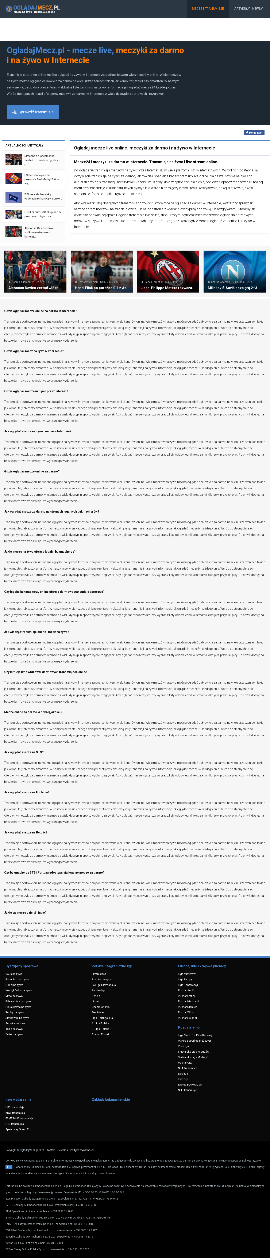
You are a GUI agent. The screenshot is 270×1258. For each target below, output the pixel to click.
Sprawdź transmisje (33, 112)
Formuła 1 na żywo (17, 979)
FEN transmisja (14, 1123)
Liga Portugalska (102, 1017)
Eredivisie (98, 1012)
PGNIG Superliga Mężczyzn (195, 1040)
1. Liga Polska (100, 1023)
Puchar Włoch (186, 1012)
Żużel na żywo (14, 1034)
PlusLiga (183, 1046)
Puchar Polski (100, 1034)
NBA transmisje (187, 1068)
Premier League (101, 979)
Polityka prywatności (82, 1150)
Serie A (96, 995)
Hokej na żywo (14, 985)
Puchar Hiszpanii (188, 1001)
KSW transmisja (15, 1112)
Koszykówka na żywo (18, 990)
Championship (101, 1006)
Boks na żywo (14, 974)
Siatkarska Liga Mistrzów (193, 1051)
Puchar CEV (185, 1062)
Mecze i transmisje (208, 9)
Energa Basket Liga (190, 1084)
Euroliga (183, 1073)
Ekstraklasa (99, 974)
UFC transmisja (14, 1107)
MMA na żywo (14, 995)
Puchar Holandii (187, 1017)
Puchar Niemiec (187, 1006)
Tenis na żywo (14, 1028)
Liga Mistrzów (187, 974)
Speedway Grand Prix (18, 1129)
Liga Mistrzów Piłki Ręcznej (195, 1035)
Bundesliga (98, 990)
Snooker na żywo (16, 1023)
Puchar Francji (186, 995)
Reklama (63, 1150)
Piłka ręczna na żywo (18, 1006)
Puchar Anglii (186, 990)
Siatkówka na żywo (17, 1017)
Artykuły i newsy (248, 9)
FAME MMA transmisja (19, 1118)
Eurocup (183, 1079)
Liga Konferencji (188, 985)
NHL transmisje (187, 1090)
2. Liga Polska (100, 1028)
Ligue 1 (96, 1001)
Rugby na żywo (14, 1012)
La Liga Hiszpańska (104, 985)
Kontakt (51, 1150)
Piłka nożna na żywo (18, 1001)
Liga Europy (185, 979)
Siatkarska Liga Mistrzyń (193, 1057)
